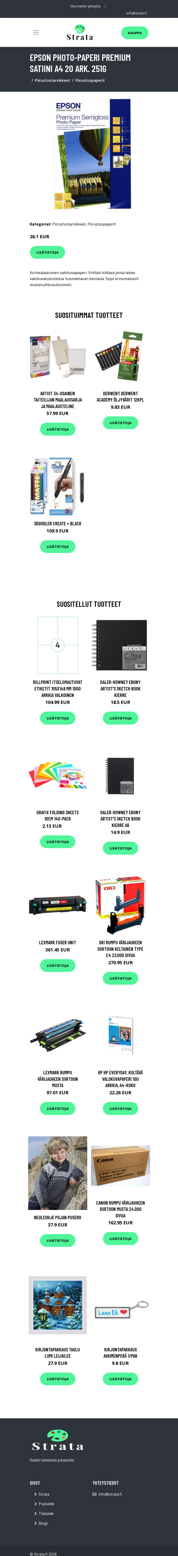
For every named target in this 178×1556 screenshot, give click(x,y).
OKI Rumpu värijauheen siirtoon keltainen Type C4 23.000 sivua (120, 948)
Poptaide (46, 1503)
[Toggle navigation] (36, 32)
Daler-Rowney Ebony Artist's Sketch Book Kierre (120, 688)
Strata (44, 1494)
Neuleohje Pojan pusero (57, 1217)
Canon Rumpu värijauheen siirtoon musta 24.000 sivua (120, 1209)
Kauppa (135, 32)
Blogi (43, 1523)
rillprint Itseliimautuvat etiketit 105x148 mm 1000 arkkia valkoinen (57, 688)
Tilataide (46, 1513)
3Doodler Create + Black (57, 523)
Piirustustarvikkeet (52, 80)
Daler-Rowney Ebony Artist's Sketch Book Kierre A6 (120, 818)
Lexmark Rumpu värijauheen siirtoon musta (57, 1078)
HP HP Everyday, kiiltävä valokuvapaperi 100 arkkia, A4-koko (120, 1078)
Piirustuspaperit (90, 80)
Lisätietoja (47, 252)
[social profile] (105, 6)
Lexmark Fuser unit (57, 942)
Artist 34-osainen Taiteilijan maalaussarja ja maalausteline (58, 399)
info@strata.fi (136, 13)
